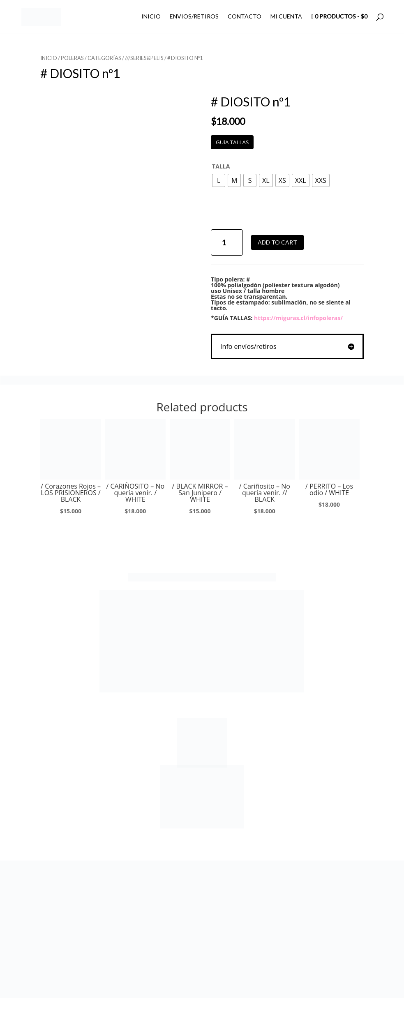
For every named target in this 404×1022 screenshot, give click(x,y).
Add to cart (277, 242)
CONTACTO (244, 17)
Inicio (48, 58)
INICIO (151, 17)
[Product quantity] (226, 242)
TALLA (221, 166)
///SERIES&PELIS (144, 58)
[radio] (218, 180)
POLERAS (72, 58)
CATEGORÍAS (104, 58)
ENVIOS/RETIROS (194, 17)
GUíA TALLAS (232, 142)
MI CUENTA (286, 17)
